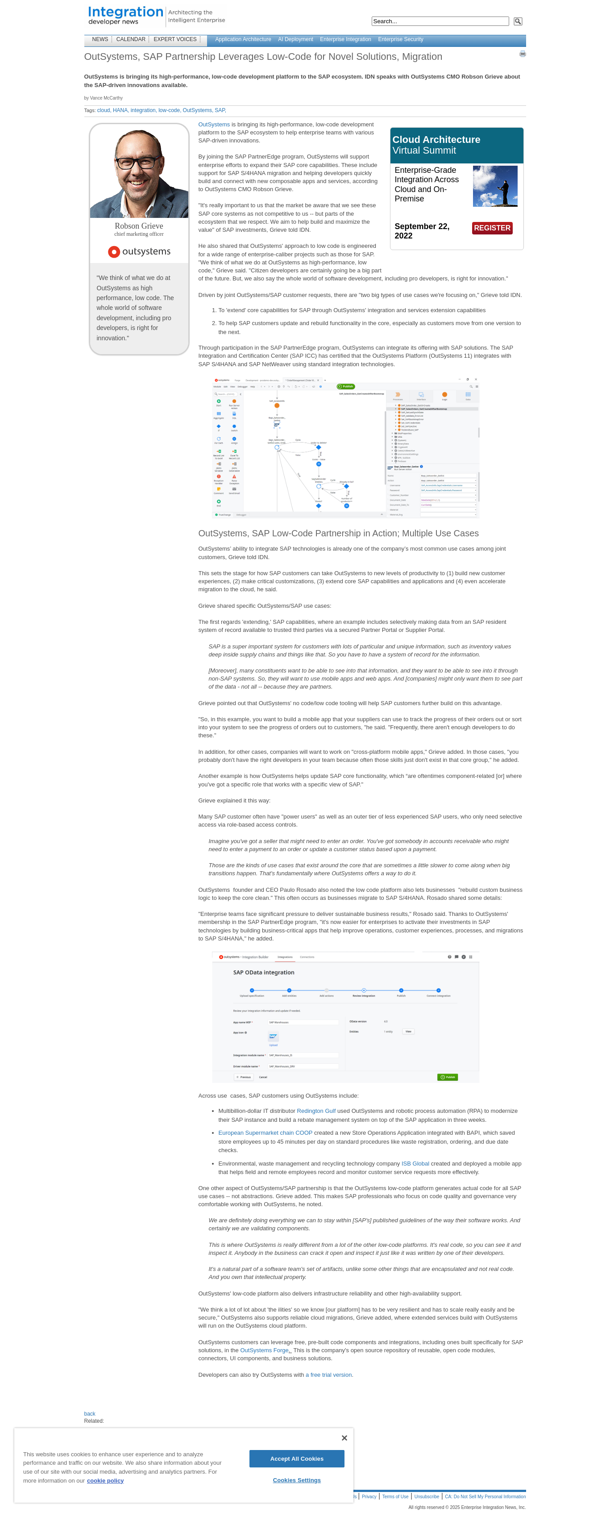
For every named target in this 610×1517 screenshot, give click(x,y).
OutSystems (214, 124)
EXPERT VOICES (175, 39)
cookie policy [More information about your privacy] (105, 1480)
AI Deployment (295, 39)
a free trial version (329, 1374)
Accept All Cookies (297, 1458)
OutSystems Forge (264, 1350)
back (89, 1414)
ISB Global (415, 1163)
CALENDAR (130, 39)
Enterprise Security (400, 39)
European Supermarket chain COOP (266, 1132)
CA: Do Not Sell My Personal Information (485, 1496)
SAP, (220, 110)
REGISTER (492, 228)
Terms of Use (395, 1496)
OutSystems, (198, 110)
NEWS (100, 39)
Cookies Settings (297, 1480)
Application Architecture (243, 39)
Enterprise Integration (345, 39)
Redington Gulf (316, 1110)
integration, (144, 110)
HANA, (121, 110)
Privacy (369, 1496)
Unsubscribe (427, 1496)
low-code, (169, 110)
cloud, (104, 110)
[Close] (344, 1438)
